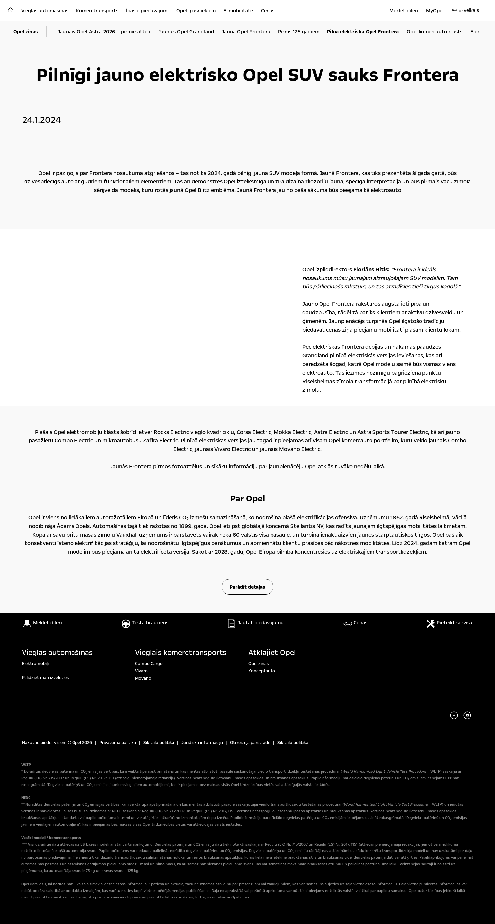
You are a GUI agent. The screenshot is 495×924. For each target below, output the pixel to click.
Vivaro (141, 671)
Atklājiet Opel (272, 653)
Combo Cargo (149, 664)
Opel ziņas (258, 664)
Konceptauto (261, 671)
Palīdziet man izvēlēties (45, 678)
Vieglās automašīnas (57, 653)
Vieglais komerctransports (180, 653)
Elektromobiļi (35, 664)
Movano (143, 678)
